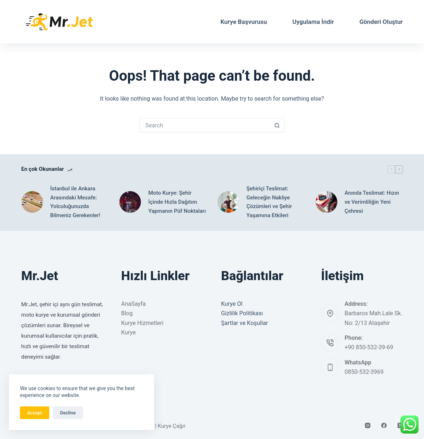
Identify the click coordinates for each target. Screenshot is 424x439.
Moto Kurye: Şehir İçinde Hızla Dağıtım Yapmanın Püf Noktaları (177, 202)
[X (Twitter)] (400, 425)
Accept (34, 412)
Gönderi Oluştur (381, 21)
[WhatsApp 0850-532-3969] (330, 367)
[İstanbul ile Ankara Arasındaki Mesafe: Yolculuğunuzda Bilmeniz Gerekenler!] (32, 202)
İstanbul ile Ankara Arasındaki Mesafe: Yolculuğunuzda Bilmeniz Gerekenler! (75, 202)
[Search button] (277, 125)
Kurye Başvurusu (243, 21)
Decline (68, 412)
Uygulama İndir (313, 21)
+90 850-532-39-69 (369, 347)
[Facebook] (384, 425)
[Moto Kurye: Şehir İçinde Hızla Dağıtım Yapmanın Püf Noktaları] (130, 202)
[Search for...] (205, 125)
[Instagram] (367, 425)
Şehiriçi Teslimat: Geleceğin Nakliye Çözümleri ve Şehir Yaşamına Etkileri (269, 202)
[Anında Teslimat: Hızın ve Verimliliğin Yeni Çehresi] (326, 202)
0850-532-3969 (364, 371)
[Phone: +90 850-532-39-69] (330, 343)
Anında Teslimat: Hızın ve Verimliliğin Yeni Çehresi (372, 202)
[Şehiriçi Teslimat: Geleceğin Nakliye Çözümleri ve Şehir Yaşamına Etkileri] (228, 202)
